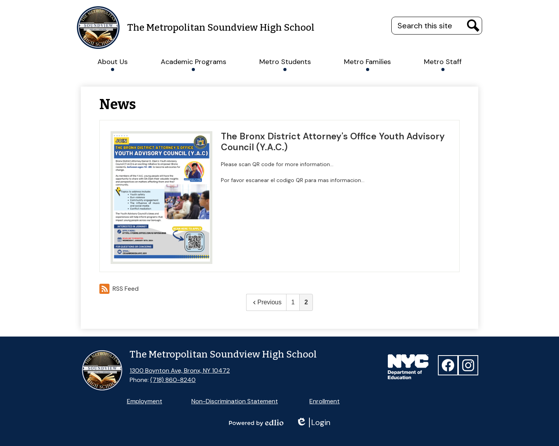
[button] (112, 62)
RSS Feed (119, 289)
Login (313, 422)
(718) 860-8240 (173, 380)
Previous (266, 302)
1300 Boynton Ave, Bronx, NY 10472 (180, 370)
